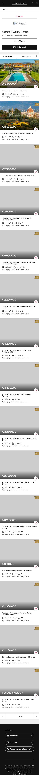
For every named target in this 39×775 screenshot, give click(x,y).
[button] (37, 3)
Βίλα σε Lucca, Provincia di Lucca (14, 91)
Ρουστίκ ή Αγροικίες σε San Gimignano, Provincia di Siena (16, 351)
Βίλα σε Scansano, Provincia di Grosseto (17, 570)
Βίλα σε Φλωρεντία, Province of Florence (17, 133)
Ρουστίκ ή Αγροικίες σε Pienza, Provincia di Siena (18, 483)
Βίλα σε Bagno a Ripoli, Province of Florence (18, 657)
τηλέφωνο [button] (19, 41)
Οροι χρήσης (12, 772)
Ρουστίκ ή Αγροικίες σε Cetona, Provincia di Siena (18, 700)
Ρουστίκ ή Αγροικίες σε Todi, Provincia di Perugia (17, 395)
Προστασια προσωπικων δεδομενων (19, 770)
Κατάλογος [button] (8, 56)
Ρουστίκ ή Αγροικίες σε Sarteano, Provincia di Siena (19, 439)
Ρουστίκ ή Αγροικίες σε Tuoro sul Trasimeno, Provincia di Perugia (18, 263)
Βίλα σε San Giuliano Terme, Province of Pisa (19, 176)
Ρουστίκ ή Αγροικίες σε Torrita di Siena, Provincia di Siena (16, 219)
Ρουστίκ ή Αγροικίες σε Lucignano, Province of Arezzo (19, 527)
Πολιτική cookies (24, 772)
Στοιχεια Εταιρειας (20, 774)
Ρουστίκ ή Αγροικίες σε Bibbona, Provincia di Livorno (18, 307)
